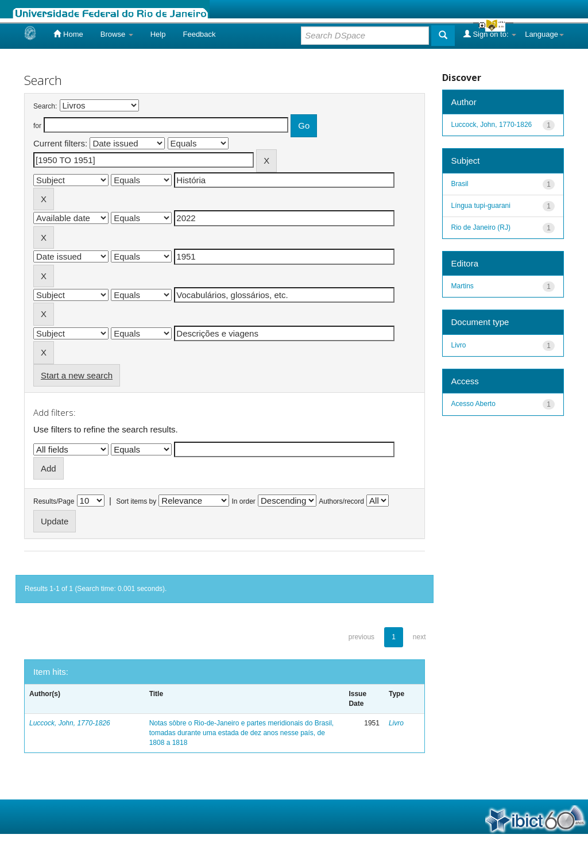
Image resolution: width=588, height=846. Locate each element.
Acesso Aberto (473, 404)
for (37, 126)
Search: (45, 106)
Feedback (199, 34)
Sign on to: (489, 33)
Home (68, 33)
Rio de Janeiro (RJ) (480, 227)
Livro (396, 723)
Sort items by (136, 501)
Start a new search (77, 375)
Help (158, 34)
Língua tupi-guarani (480, 206)
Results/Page (53, 501)
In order (244, 501)
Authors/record (341, 501)
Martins (462, 286)
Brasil (460, 184)
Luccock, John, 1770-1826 (69, 723)
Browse (116, 34)
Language (544, 34)
